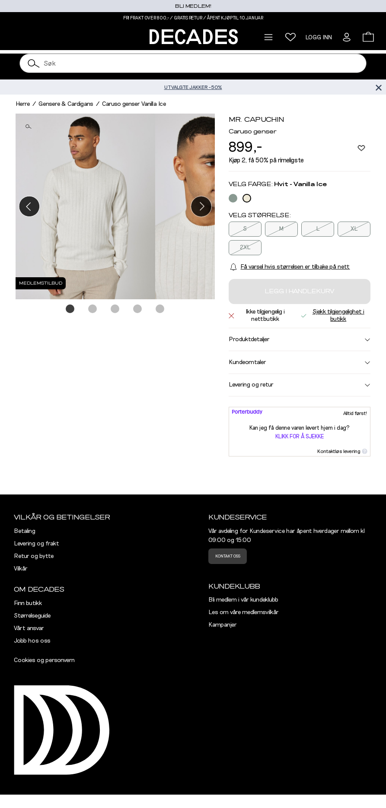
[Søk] (34, 63)
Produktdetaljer (299, 339)
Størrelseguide (32, 616)
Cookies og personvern (44, 660)
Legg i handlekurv (299, 291)
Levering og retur (299, 385)
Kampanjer (222, 625)
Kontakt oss (227, 556)
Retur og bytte (34, 556)
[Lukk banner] (378, 87)
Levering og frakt (36, 544)
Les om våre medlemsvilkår (243, 612)
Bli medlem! (193, 6)
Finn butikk (28, 603)
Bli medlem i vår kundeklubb (243, 600)
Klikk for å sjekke (299, 437)
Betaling (24, 531)
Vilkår (21, 569)
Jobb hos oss (32, 641)
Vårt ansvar (29, 628)
